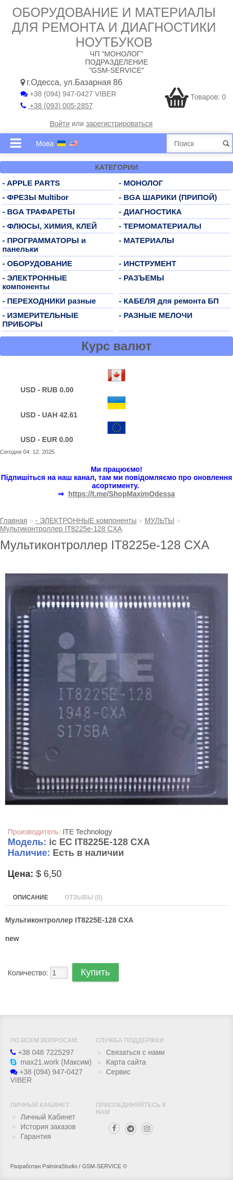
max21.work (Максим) (51, 1062)
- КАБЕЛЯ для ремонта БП (169, 300)
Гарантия (35, 1136)
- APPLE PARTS (31, 182)
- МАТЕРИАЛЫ (146, 240)
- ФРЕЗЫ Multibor (36, 197)
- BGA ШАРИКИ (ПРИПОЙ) (168, 197)
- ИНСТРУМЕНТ (147, 263)
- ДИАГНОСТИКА (150, 211)
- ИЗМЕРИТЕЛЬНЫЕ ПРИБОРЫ (41, 319)
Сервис (118, 1072)
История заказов (48, 1127)
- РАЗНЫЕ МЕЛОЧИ (156, 315)
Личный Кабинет (47, 1117)
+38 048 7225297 (42, 1052)
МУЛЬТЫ (159, 520)
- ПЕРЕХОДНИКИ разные (49, 300)
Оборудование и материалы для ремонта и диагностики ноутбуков (114, 27)
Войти (60, 123)
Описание (30, 897)
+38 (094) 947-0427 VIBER (68, 94)
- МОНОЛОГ (141, 182)
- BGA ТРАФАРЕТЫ (39, 211)
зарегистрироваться (119, 123)
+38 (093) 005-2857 (56, 106)
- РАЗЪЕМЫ (141, 277)
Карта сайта (126, 1062)
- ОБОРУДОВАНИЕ (38, 263)
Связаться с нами (135, 1052)
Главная (13, 520)
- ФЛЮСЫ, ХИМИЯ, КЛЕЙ (50, 226)
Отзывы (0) (83, 897)
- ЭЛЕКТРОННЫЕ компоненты (35, 282)
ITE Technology (87, 832)
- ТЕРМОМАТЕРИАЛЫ (160, 226)
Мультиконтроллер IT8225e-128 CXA (61, 529)
